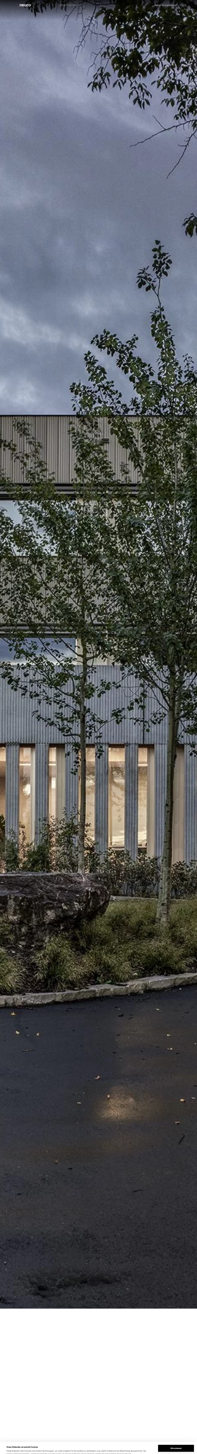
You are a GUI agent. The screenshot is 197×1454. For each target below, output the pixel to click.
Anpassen (176, 1444)
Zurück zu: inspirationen (166, 5)
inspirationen (70, 5)
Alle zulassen (176, 1436)
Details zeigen (13, 1449)
